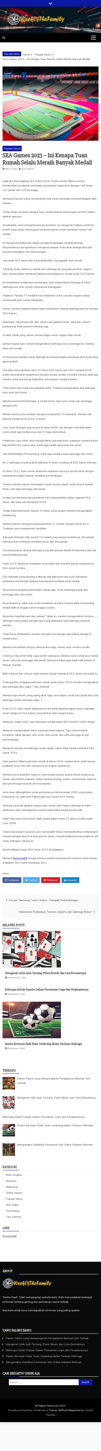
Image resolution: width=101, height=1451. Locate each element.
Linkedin (70, 880)
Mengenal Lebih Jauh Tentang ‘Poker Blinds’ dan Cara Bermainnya (45, 973)
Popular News (12, 148)
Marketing (12, 1186)
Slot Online (12, 1204)
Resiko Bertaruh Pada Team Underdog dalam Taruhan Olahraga (43, 1044)
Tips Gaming (13, 1216)
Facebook (12, 880)
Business (11, 1180)
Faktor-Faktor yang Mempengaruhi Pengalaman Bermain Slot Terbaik (47, 1338)
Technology (13, 1210)
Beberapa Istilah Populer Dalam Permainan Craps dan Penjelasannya (46, 989)
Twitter (31, 880)
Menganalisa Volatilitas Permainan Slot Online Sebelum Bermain (44, 1362)
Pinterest (51, 880)
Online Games (14, 1192)
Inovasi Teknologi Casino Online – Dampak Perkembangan (43, 900)
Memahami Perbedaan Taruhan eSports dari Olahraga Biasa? (55, 911)
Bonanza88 (20, 858)
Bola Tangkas (14, 1174)
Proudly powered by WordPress (27, 1410)
